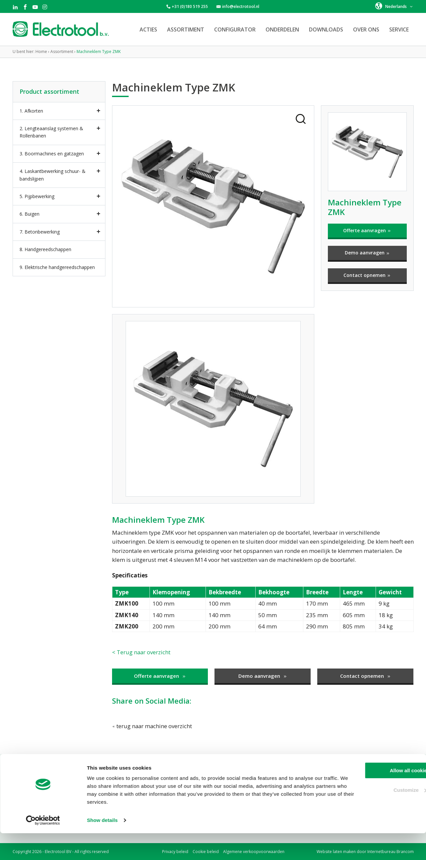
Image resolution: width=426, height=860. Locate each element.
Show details (102, 847)
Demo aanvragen (367, 252)
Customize (371, 816)
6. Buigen (29, 214)
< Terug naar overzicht (141, 652)
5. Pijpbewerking (37, 196)
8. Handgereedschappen (45, 249)
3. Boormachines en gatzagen (52, 153)
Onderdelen (282, 29)
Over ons (366, 29)
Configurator (235, 29)
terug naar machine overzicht (152, 726)
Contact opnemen (367, 275)
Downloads (326, 29)
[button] (394, 6)
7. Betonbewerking (40, 232)
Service (399, 29)
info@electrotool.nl (240, 6)
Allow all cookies (371, 797)
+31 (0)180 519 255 (190, 6)
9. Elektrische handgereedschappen (57, 267)
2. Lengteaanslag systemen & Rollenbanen (51, 132)
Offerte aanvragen (367, 230)
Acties (148, 29)
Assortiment (185, 29)
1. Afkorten (31, 111)
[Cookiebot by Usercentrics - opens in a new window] (43, 847)
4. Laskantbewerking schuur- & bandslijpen (53, 175)
